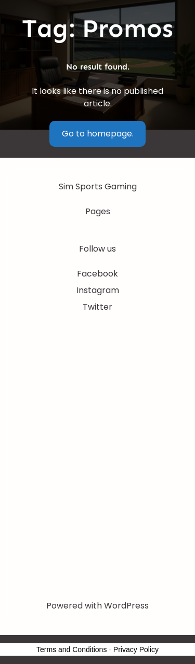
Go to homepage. (98, 134)
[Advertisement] (97, 428)
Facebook (97, 274)
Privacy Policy (136, 649)
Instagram (97, 290)
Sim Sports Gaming (98, 186)
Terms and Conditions (71, 649)
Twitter (97, 307)
